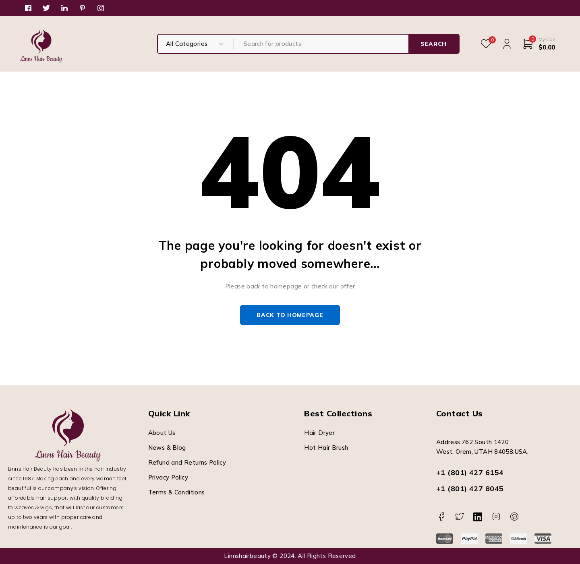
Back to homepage (290, 315)
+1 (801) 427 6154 (470, 472)
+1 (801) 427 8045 (470, 488)
